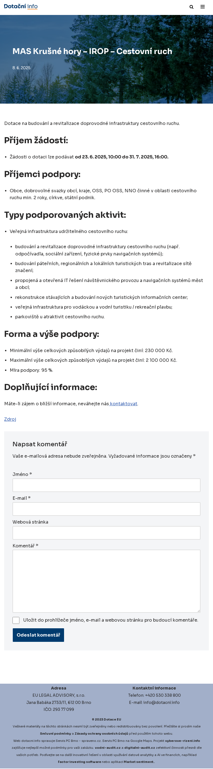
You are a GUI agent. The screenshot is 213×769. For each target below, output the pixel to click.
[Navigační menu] (202, 6)
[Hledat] (191, 7)
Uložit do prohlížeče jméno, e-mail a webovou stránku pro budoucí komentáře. (110, 621)
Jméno (22, 475)
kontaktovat (123, 405)
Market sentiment (138, 762)
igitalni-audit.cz (141, 748)
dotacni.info (30, 741)
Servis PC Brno (67, 741)
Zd (7, 420)
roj (13, 420)
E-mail (21, 499)
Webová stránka (30, 523)
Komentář (25, 546)
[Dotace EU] (20, 6)
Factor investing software (79, 762)
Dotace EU (112, 720)
